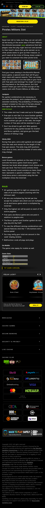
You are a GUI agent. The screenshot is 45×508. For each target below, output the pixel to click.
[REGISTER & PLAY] (22, 21)
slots (23, 45)
